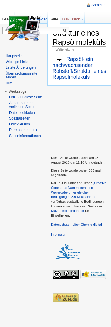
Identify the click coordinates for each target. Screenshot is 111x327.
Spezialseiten (19, 118)
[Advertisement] (79, 119)
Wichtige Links (17, 62)
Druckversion (19, 124)
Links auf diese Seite (25, 97)
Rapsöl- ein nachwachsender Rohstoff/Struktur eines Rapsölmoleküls (79, 68)
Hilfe (9, 83)
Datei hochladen (22, 113)
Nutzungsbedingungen (67, 210)
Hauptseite (14, 56)
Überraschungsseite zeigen (21, 75)
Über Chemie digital (87, 224)
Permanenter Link (23, 130)
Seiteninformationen (25, 136)
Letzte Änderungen (21, 67)
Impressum (59, 234)
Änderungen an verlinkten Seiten (22, 105)
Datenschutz (60, 224)
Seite (53, 19)
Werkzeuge (17, 91)
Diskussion (71, 19)
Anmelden (99, 5)
